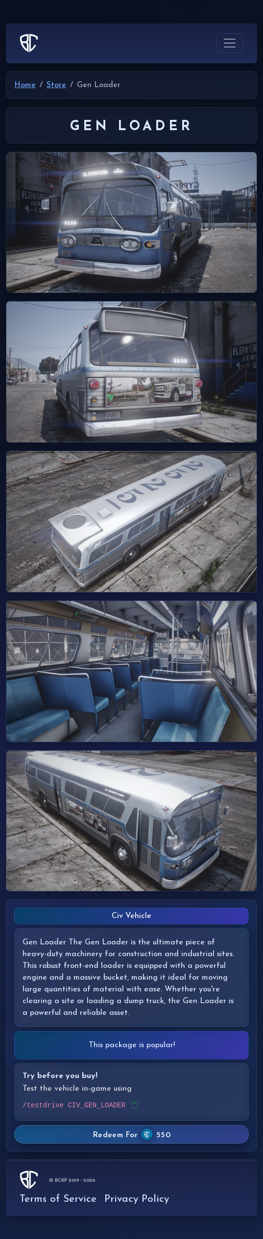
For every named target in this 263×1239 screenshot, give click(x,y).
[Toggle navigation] (229, 43)
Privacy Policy (136, 1199)
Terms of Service (58, 1199)
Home (25, 85)
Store (56, 85)
